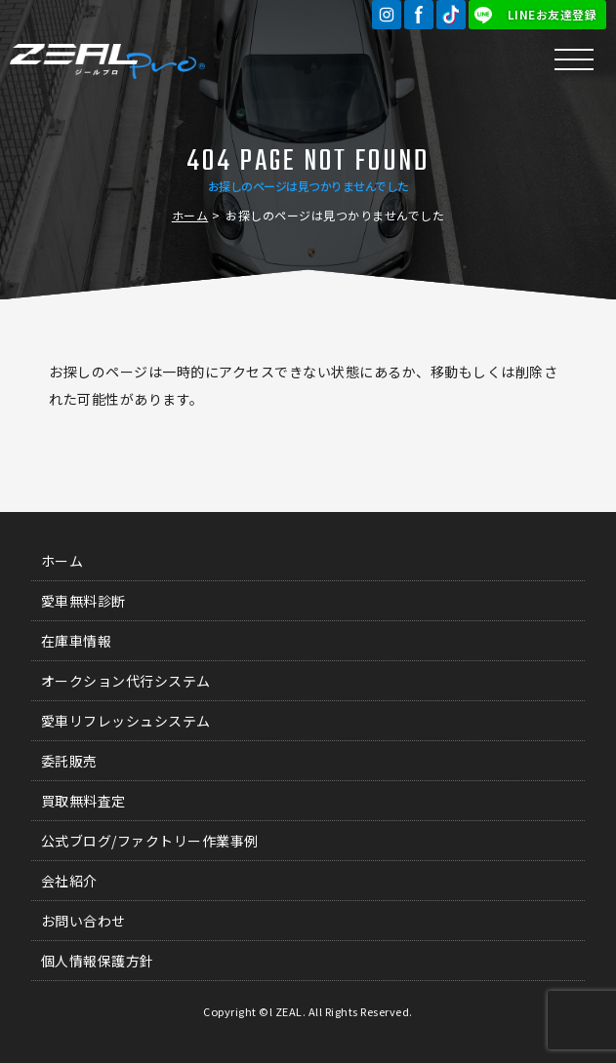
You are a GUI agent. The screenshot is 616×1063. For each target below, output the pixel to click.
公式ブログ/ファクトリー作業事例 (150, 840)
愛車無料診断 (83, 600)
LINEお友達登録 (552, 14)
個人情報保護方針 (97, 960)
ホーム (190, 215)
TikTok (451, 14)
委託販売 (69, 760)
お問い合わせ (83, 920)
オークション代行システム (126, 680)
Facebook (418, 14)
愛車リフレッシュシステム (126, 720)
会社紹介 (69, 880)
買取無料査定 (83, 800)
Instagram (386, 14)
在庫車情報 (76, 640)
